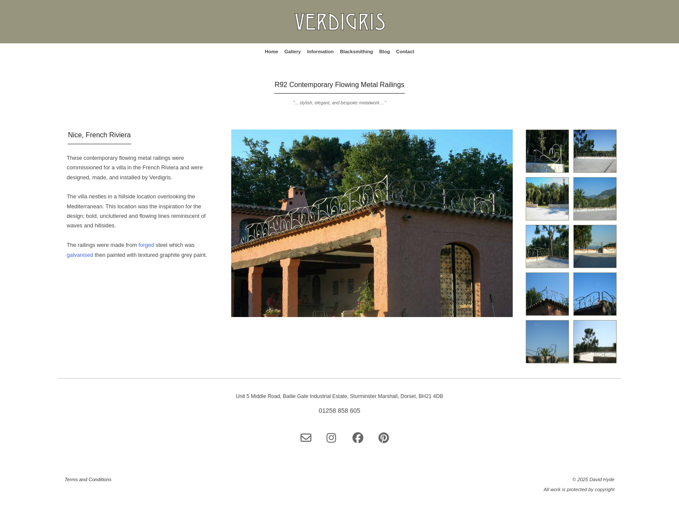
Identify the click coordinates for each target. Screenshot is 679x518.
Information (320, 51)
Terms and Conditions (88, 479)
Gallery (293, 51)
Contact (405, 51)
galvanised (81, 255)
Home (271, 51)
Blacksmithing (356, 51)
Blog (384, 51)
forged (147, 245)
